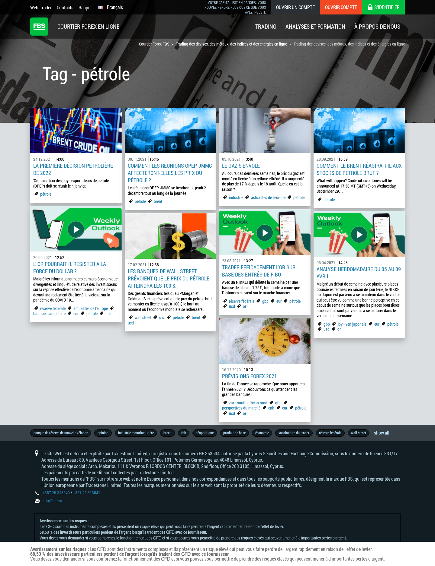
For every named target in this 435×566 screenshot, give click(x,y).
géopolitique (205, 432)
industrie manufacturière (136, 432)
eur (76, 313)
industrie (236, 197)
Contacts (65, 7)
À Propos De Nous (377, 26)
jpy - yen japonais (352, 324)
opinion (103, 432)
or (244, 306)
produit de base (234, 432)
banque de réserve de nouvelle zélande (61, 432)
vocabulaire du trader (294, 432)
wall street (143, 317)
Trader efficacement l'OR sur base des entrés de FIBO (258, 271)
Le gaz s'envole (241, 165)
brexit (167, 432)
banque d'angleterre (49, 313)
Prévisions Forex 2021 (249, 376)
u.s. (162, 317)
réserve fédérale (53, 308)
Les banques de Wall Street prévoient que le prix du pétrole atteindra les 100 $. (168, 278)
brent (158, 201)
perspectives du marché (241, 408)
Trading (265, 26)
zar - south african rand (248, 403)
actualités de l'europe (268, 197)
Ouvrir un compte (295, 7)
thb (183, 432)
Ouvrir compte (341, 7)
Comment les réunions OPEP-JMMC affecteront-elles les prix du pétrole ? (170, 173)
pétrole (45, 194)
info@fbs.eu (52, 500)
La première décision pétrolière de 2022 (73, 169)
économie (262, 432)
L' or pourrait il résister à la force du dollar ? (69, 267)
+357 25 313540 (56, 492)
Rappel (85, 7)
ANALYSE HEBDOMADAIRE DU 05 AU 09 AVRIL (359, 272)
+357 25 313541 (86, 492)
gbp (265, 301)
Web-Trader (41, 7)
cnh (271, 408)
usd (108, 313)
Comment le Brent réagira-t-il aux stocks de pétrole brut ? (359, 169)
